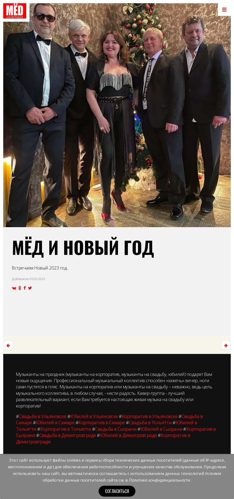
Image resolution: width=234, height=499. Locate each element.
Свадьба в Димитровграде (67, 435)
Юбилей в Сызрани (161, 429)
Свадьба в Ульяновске (42, 416)
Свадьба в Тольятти (150, 422)
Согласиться (117, 491)
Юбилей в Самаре (55, 422)
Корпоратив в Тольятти (65, 429)
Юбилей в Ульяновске (94, 416)
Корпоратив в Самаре (101, 422)
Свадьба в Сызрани (116, 429)
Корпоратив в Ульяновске (150, 416)
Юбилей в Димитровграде (128, 435)
